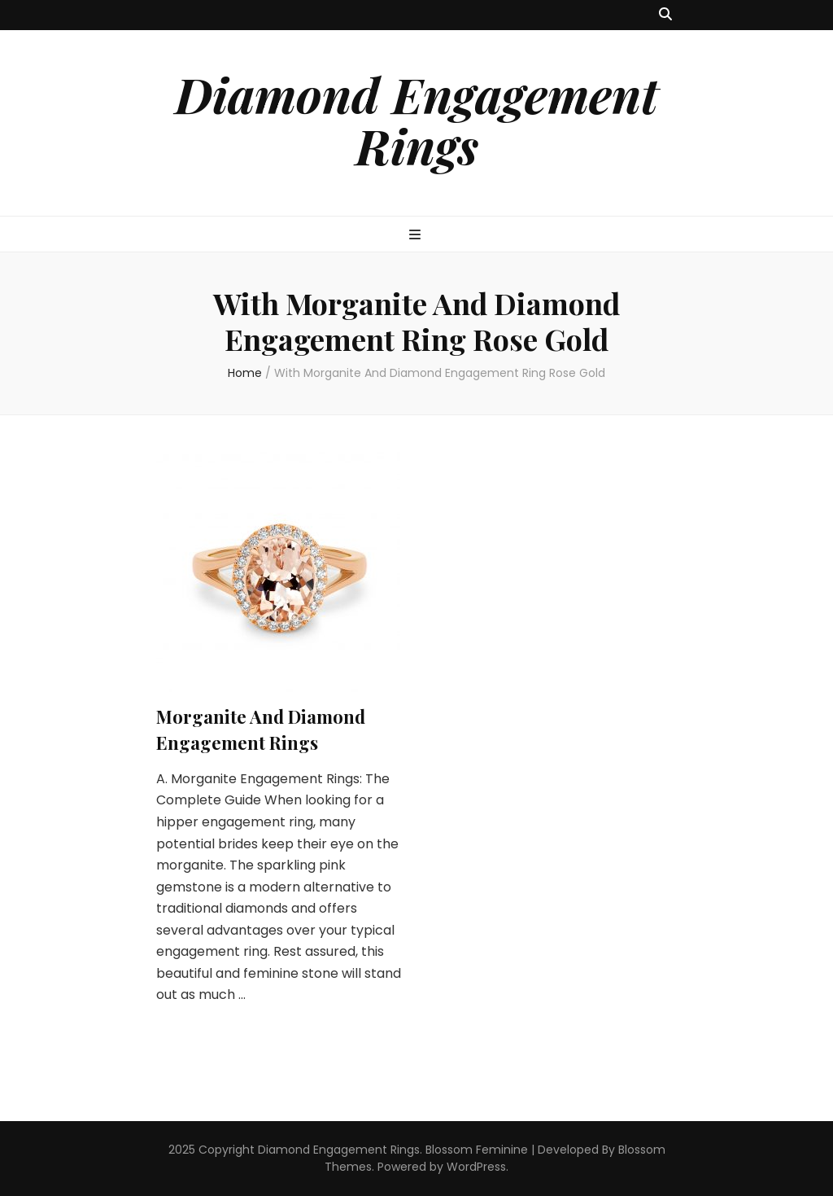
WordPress (476, 1167)
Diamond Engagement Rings (416, 119)
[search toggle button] (665, 15)
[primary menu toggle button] (417, 236)
